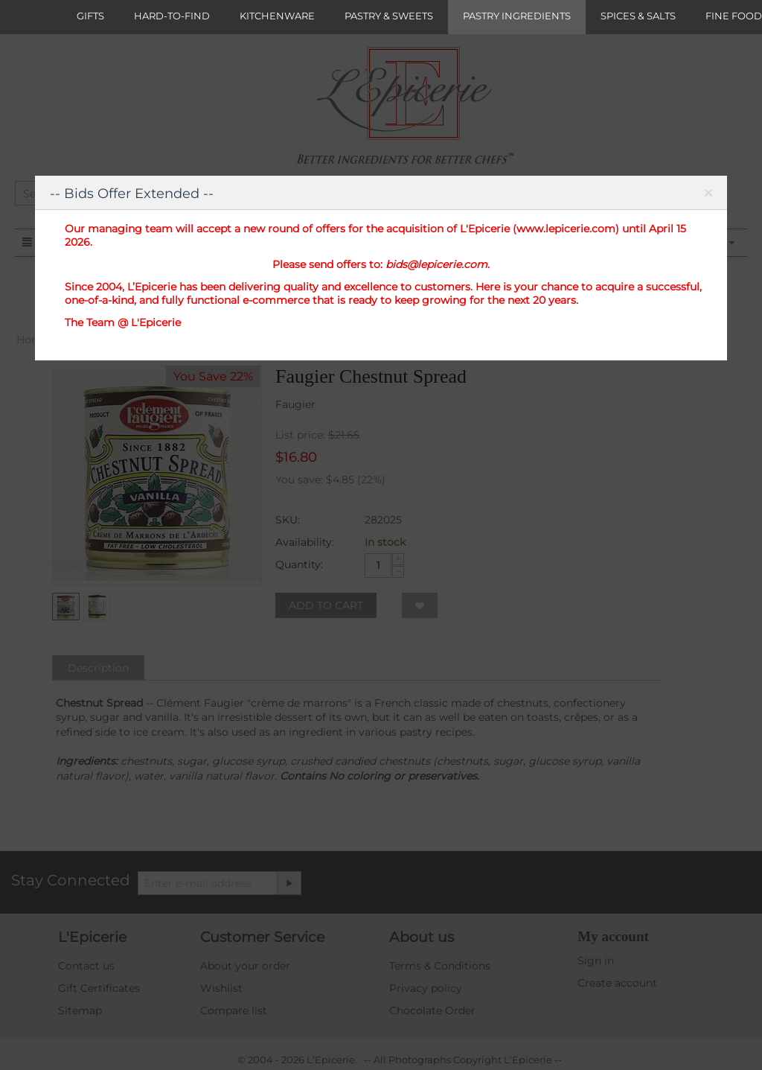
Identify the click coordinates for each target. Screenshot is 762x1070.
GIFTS (90, 16)
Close (708, 195)
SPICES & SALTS (638, 16)
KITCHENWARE (277, 16)
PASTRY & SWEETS (389, 16)
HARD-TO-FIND (172, 16)
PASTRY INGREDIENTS (517, 16)
